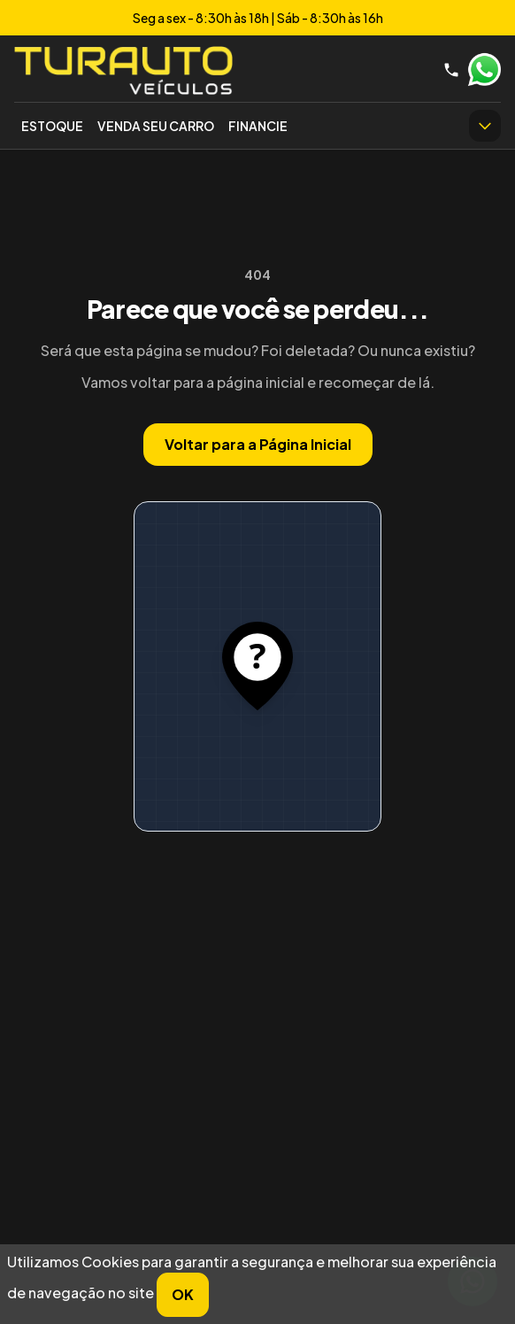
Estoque (52, 126)
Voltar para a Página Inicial (258, 444)
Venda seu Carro (155, 126)
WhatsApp (484, 70)
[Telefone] (451, 70)
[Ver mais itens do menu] (485, 126)
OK (183, 1294)
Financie (258, 126)
